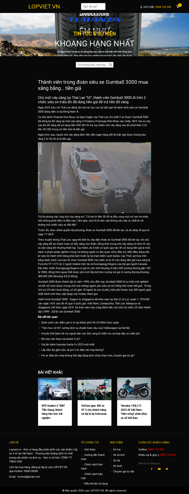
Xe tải (115, 460)
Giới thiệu (88, 449)
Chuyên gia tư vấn (122, 471)
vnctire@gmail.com (28, 476)
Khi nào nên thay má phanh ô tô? (59, 339)
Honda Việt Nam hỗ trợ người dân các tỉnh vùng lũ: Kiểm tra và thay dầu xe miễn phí (89, 333)
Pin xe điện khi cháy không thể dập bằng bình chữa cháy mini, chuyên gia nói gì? (86, 355)
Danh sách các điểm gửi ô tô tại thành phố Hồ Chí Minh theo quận (78, 322)
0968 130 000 (156, 449)
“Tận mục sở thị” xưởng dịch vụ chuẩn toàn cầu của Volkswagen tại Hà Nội (84, 328)
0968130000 (31, 471)
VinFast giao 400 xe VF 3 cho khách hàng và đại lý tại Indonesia (94, 409)
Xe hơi (115, 449)
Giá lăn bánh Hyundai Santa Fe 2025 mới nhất (66, 344)
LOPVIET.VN (44, 6)
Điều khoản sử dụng (94, 483)
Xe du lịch (117, 455)
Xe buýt (116, 466)
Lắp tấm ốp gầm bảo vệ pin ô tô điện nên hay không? (71, 350)
